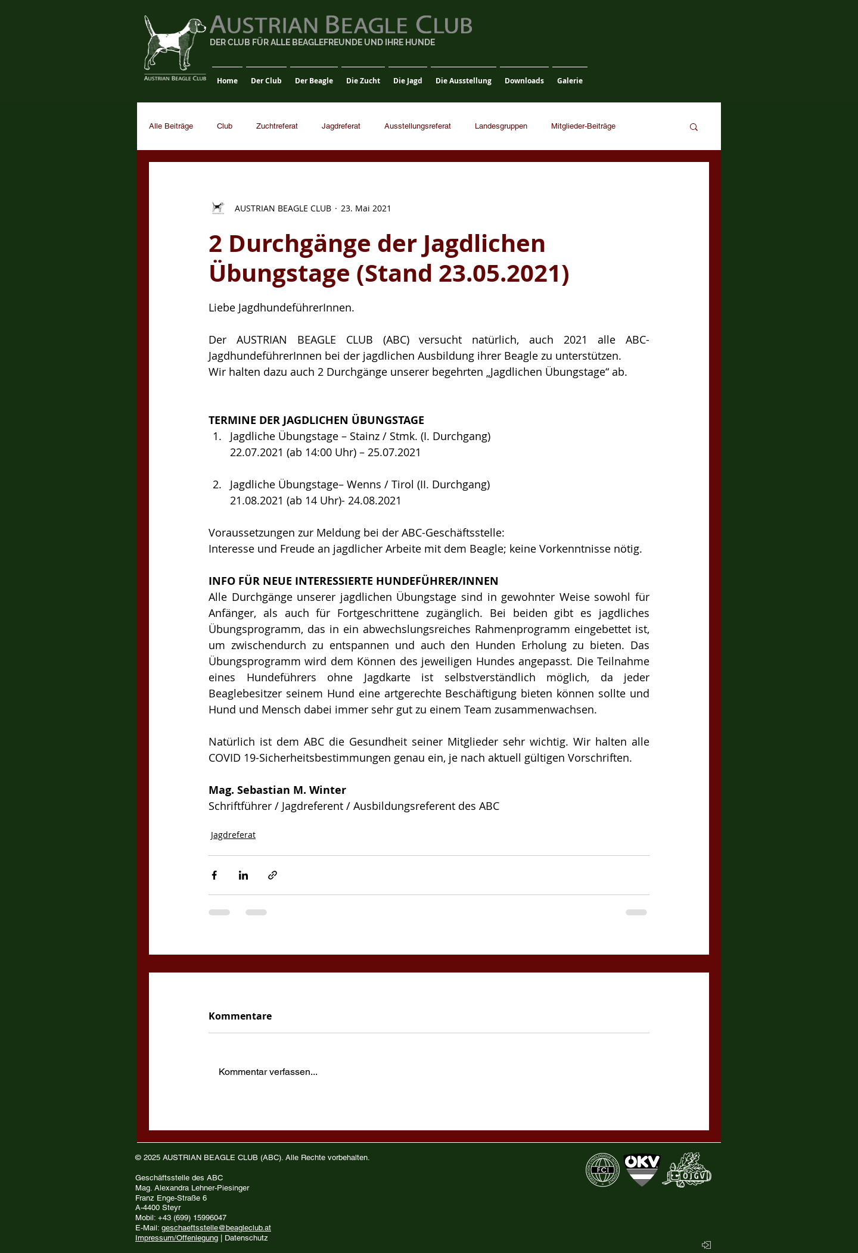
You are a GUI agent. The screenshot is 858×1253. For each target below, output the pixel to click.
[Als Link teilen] (272, 875)
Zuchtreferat (277, 125)
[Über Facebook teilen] (214, 875)
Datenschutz (246, 1237)
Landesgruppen (501, 125)
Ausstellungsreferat (417, 125)
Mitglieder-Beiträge (583, 125)
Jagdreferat (341, 125)
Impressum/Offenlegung (176, 1237)
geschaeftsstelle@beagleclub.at (216, 1227)
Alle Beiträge (171, 125)
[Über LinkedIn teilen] (243, 875)
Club (224, 125)
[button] (266, 76)
